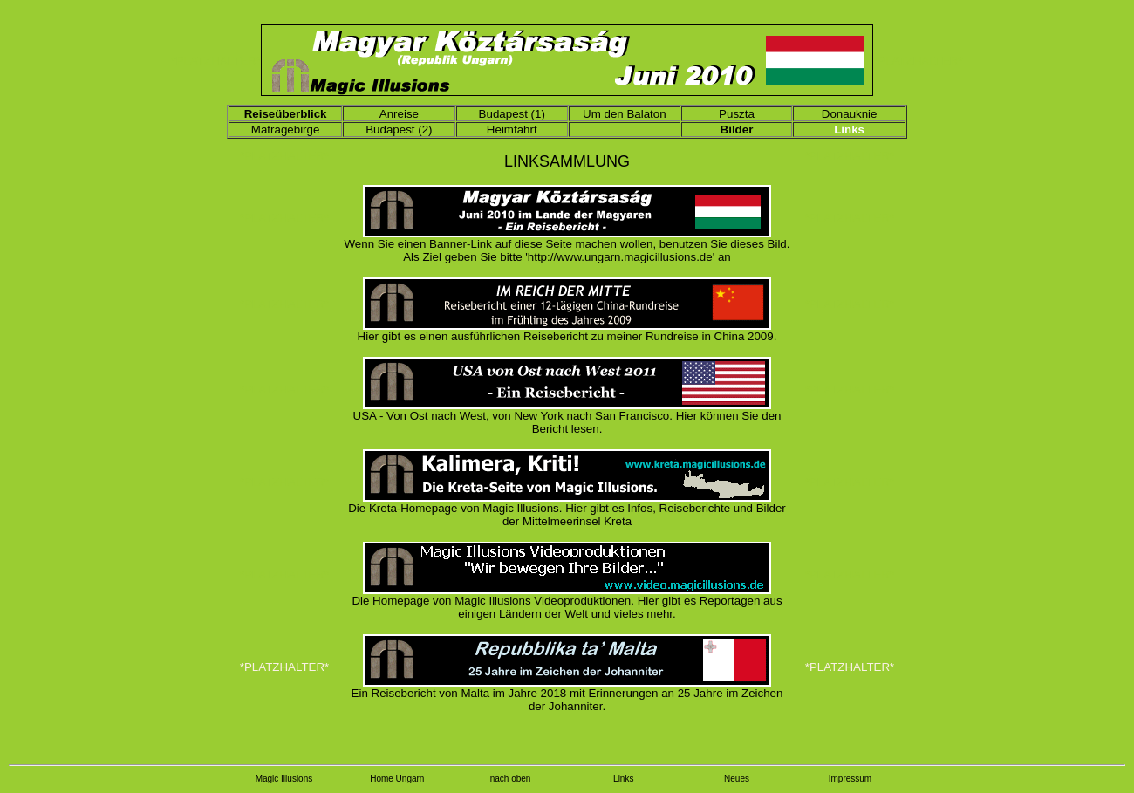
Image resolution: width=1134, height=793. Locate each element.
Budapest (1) (512, 113)
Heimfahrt (512, 129)
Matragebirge (285, 129)
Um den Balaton (624, 113)
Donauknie (850, 113)
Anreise (399, 113)
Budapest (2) (398, 129)
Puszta (737, 113)
